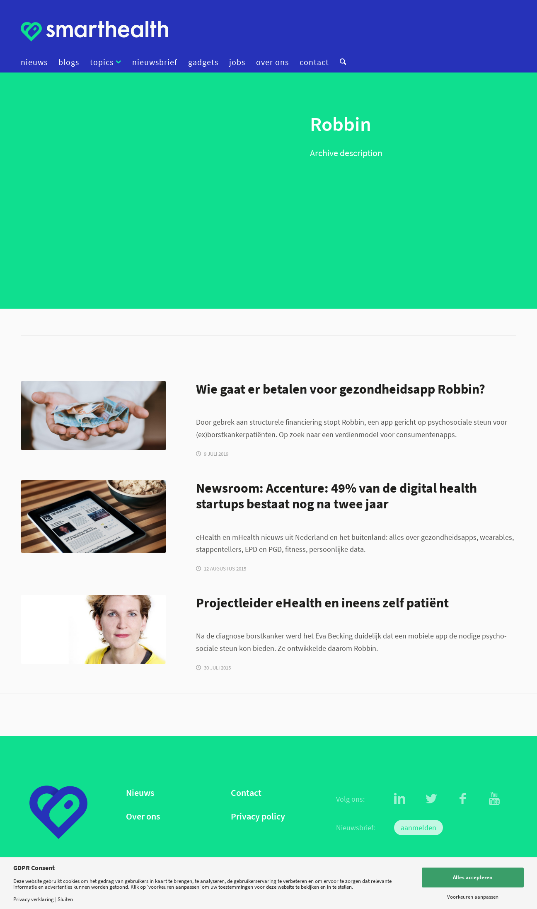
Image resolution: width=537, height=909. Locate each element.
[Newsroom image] (93, 516)
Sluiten (65, 899)
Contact (246, 792)
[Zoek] (340, 62)
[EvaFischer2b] (93, 629)
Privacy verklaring (33, 899)
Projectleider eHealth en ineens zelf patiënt (322, 602)
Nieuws (140, 792)
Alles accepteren (472, 877)
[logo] (94, 31)
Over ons (143, 816)
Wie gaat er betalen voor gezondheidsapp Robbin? (340, 388)
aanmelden (418, 827)
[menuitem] (37, 62)
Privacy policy (258, 816)
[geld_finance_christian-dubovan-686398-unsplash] (93, 415)
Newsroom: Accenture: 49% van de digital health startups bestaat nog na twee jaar (336, 496)
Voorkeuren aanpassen (472, 896)
